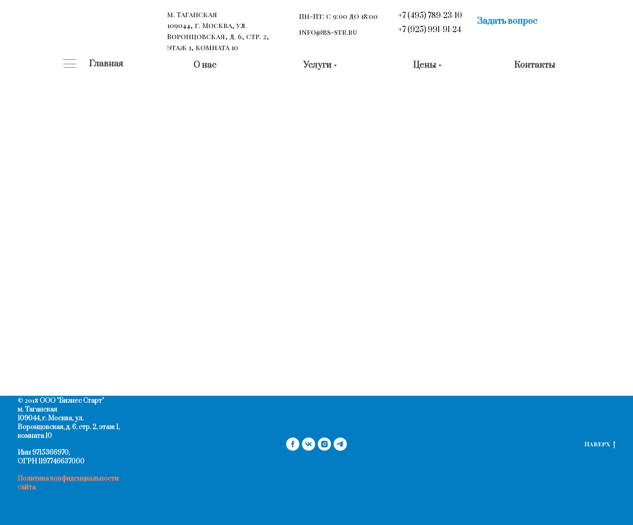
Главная (106, 63)
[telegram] (340, 444)
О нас (204, 65)
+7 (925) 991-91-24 (429, 30)
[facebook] (292, 444)
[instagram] (324, 444)
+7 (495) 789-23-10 (430, 16)
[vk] (308, 444)
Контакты (534, 65)
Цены (424, 65)
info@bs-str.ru (328, 31)
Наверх (599, 444)
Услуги (317, 65)
